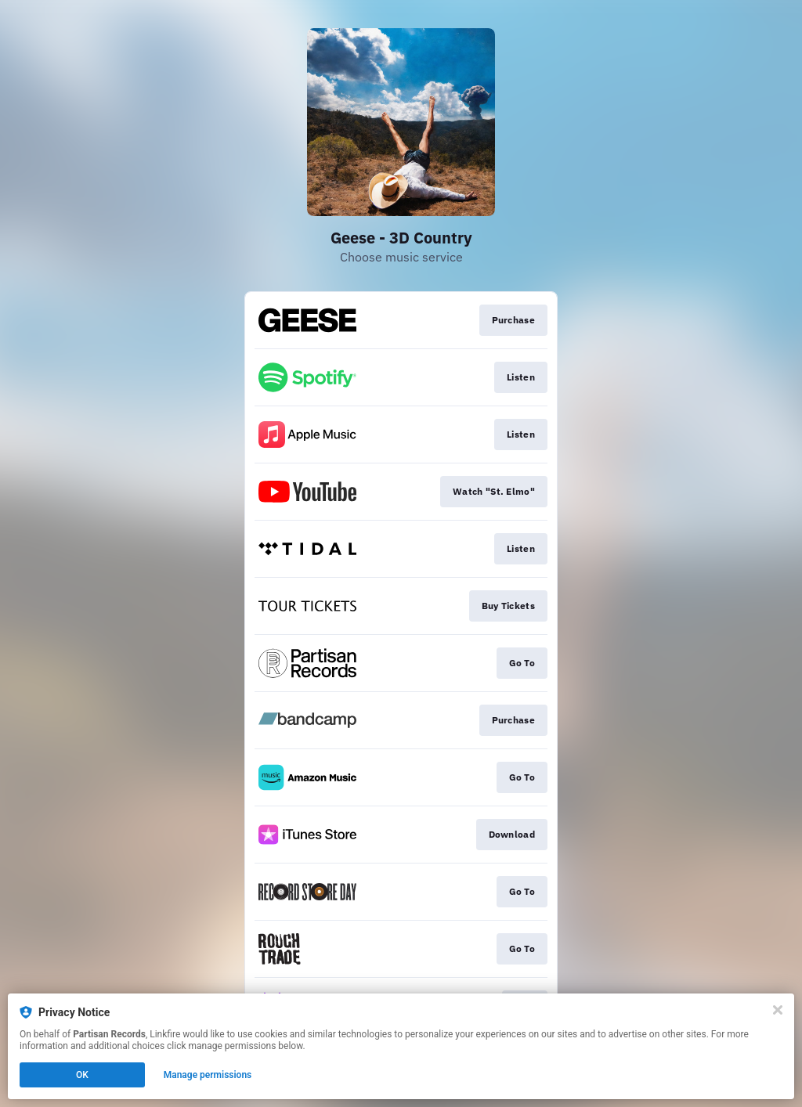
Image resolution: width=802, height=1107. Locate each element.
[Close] (777, 1009)
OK (82, 1074)
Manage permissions (208, 1074)
